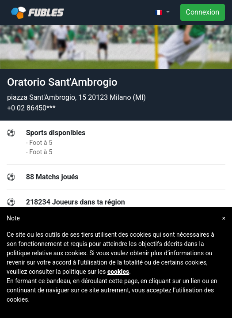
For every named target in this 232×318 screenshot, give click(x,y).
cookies (118, 271)
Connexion (202, 12)
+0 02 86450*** (31, 108)
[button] (162, 12)
